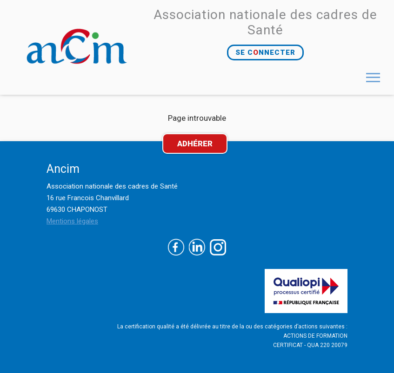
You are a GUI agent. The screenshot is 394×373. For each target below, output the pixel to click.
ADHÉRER (195, 143)
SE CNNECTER (265, 52)
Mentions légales (72, 221)
